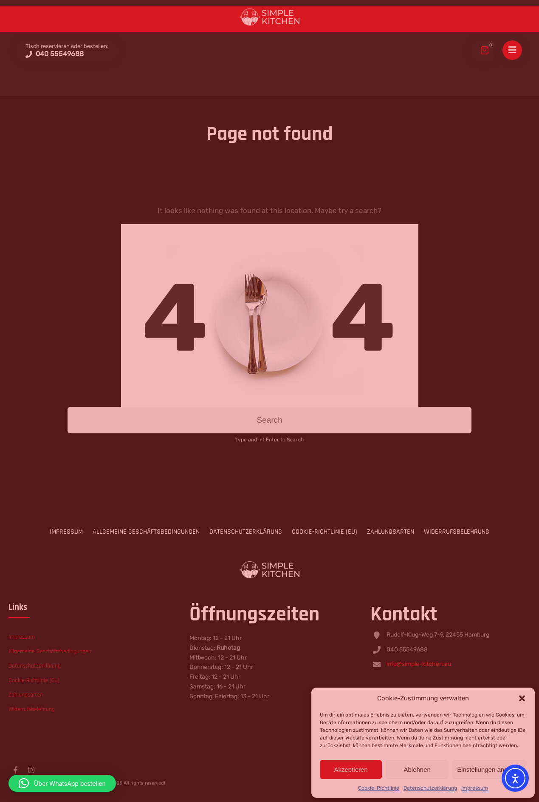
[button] (62, 783)
